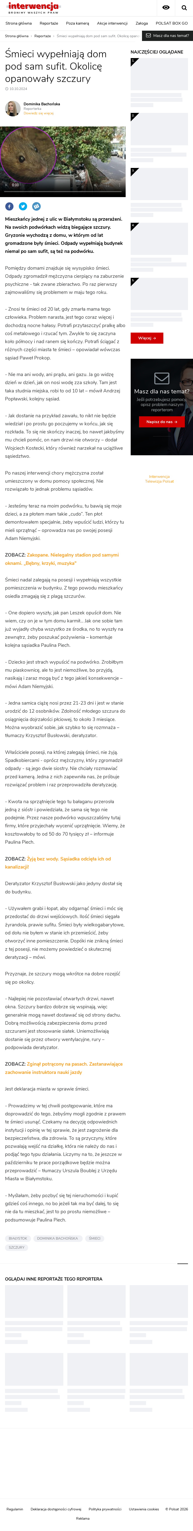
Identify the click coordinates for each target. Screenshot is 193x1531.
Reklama (82, 1518)
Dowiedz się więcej (39, 113)
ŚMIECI (95, 1238)
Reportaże (49, 23)
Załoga (142, 23)
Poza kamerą (77, 23)
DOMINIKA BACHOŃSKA (58, 1238)
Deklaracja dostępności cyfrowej (56, 1509)
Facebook (9, 206)
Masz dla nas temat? (171, 36)
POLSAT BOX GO (172, 23)
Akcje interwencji (112, 23)
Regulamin (15, 1509)
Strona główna (19, 23)
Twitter (23, 206)
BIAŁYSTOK (18, 1238)
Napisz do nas (160, 422)
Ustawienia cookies (144, 1509)
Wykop (36, 206)
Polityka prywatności (105, 1509)
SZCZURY (16, 1247)
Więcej (144, 338)
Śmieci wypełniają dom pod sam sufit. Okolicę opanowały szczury (108, 36)
